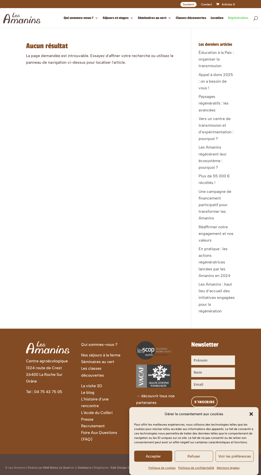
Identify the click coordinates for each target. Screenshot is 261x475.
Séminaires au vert (152, 18)
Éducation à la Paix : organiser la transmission (216, 59)
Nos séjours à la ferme (100, 355)
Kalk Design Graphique (126, 467)
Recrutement (93, 426)
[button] (251, 417)
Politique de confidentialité (196, 472)
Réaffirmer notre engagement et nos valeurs (216, 234)
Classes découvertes (191, 18)
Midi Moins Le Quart (57, 467)
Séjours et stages (116, 18)
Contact (206, 4)
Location (217, 18)
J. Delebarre (83, 467)
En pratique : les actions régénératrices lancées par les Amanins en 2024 (214, 262)
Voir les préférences (234, 460)
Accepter (153, 460)
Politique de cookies (162, 472)
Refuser (194, 460)
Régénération (238, 18)
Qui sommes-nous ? (78, 18)
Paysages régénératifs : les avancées (214, 103)
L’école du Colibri (97, 412)
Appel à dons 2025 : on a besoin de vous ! (216, 81)
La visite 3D (91, 385)
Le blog (87, 392)
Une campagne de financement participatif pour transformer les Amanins (215, 205)
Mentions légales (228, 472)
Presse (87, 419)
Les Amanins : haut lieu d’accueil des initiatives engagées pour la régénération (217, 297)
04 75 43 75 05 (48, 391)
